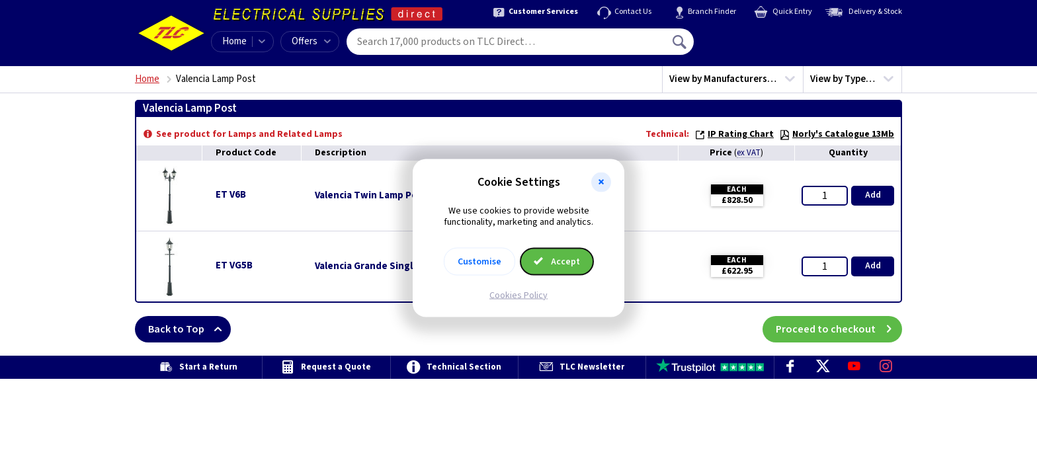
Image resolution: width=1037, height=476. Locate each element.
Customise (479, 261)
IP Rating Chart (734, 134)
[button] (601, 182)
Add (873, 195)
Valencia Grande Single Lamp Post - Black (407, 266)
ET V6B (231, 195)
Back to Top (189, 329)
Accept (557, 261)
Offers (311, 41)
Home (234, 41)
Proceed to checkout (839, 329)
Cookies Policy (518, 294)
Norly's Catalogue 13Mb (836, 134)
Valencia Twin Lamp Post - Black (386, 196)
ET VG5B (234, 265)
